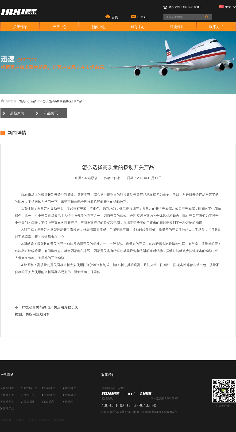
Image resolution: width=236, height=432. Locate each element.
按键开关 (49, 395)
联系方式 (216, 27)
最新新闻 (17, 113)
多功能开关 (30, 388)
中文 (227, 7)
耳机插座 (29, 401)
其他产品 (8, 408)
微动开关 (8, 401)
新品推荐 (8, 388)
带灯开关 (29, 395)
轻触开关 (49, 388)
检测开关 (70, 388)
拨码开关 (70, 395)
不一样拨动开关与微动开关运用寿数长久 (46, 307)
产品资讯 (33, 101)
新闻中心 (99, 27)
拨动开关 (54, 194)
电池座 (69, 401)
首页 (115, 16)
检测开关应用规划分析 (32, 314)
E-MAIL (142, 16)
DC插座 (49, 401)
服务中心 (138, 27)
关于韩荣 (20, 27)
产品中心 (59, 27)
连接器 (32, 420)
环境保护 (177, 27)
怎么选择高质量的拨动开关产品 (62, 101)
